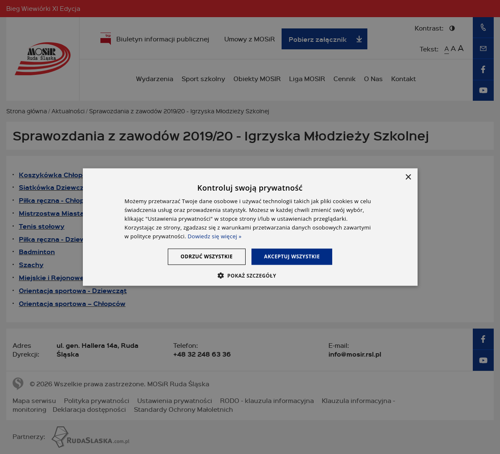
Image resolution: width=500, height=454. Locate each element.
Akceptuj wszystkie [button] (292, 256)
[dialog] (250, 227)
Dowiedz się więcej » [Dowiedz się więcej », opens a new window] (215, 236)
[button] (250, 275)
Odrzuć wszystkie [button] (207, 256)
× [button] (408, 177)
